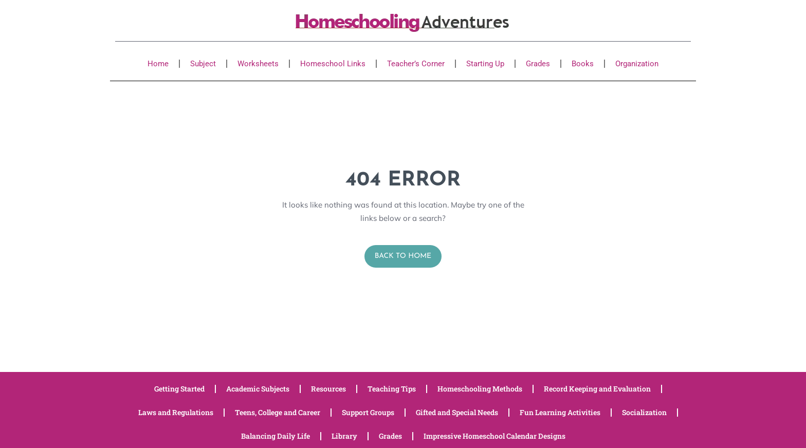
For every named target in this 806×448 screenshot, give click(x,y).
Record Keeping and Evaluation (597, 389)
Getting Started (179, 389)
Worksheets (258, 63)
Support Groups (368, 412)
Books (583, 63)
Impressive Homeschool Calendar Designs (494, 436)
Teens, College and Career (277, 412)
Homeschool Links (332, 63)
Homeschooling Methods (479, 389)
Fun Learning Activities (560, 412)
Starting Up (485, 63)
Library (344, 436)
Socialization (644, 412)
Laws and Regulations (175, 412)
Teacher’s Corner (416, 63)
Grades (538, 63)
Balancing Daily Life (275, 436)
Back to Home (403, 256)
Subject (203, 63)
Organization (636, 63)
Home (158, 63)
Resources (328, 389)
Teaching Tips (392, 389)
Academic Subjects (257, 389)
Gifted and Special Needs (457, 412)
